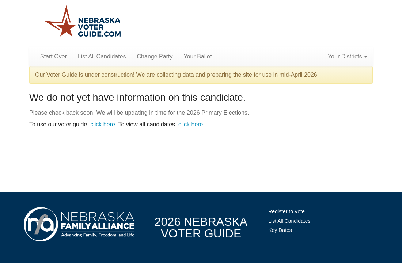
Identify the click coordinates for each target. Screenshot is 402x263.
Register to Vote (286, 211)
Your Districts (347, 56)
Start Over (53, 56)
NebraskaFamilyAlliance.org (79, 224)
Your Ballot (197, 56)
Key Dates (280, 230)
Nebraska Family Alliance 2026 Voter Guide (82, 21)
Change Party (155, 56)
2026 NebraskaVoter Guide (201, 227)
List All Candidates (102, 56)
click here (102, 124)
